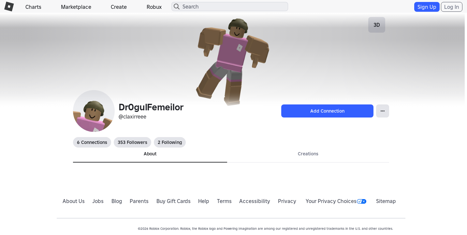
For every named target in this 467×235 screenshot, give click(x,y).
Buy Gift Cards (173, 201)
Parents (139, 201)
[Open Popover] (382, 111)
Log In (451, 7)
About (150, 154)
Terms (224, 201)
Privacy (287, 201)
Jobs (98, 201)
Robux (154, 7)
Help (203, 201)
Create (119, 7)
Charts (33, 7)
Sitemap (386, 201)
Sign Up (426, 7)
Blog (116, 201)
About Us (74, 201)
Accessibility (254, 201)
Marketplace (76, 7)
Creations (308, 154)
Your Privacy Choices (336, 201)
